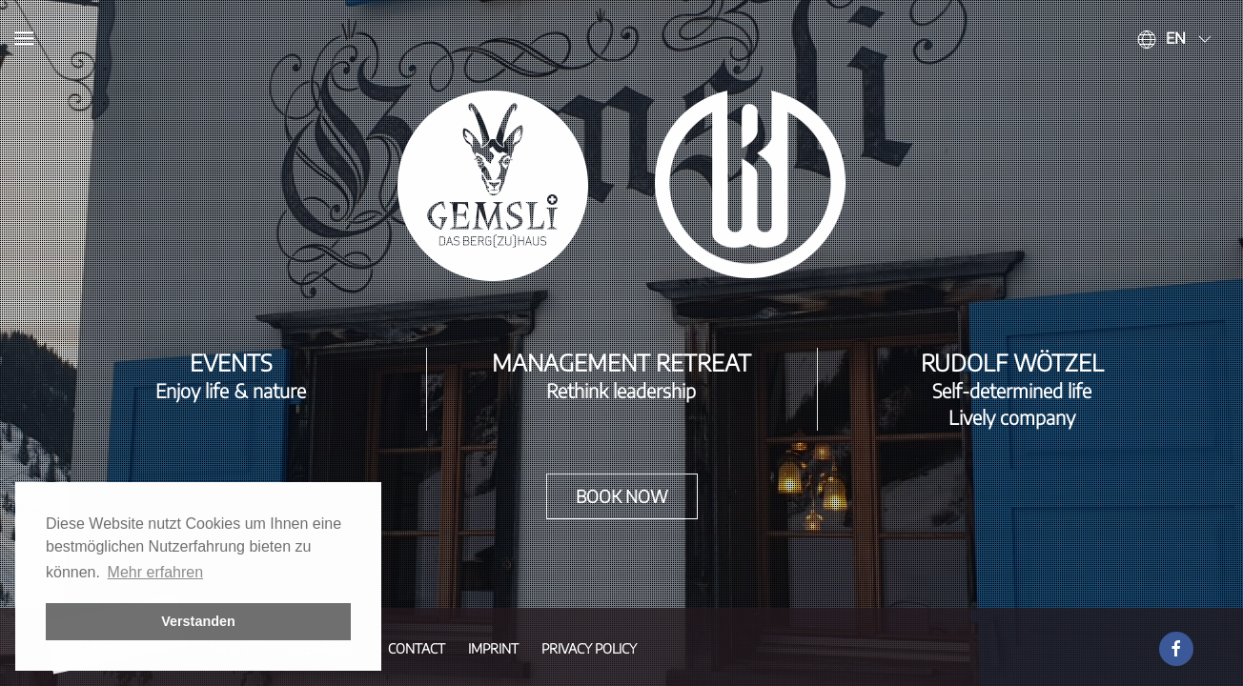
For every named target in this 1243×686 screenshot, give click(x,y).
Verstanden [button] (198, 621)
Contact (416, 648)
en (1175, 38)
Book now (622, 496)
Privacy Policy (589, 648)
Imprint (493, 648)
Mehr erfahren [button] (156, 572)
